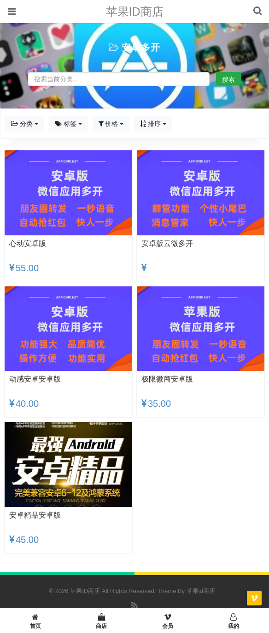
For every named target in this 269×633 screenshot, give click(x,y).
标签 (68, 123)
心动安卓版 (27, 243)
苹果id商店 (201, 590)
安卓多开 (141, 47)
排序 (153, 123)
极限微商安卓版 (167, 379)
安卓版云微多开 (167, 243)
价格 (111, 123)
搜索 (228, 79)
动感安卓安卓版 (35, 379)
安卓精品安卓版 (35, 515)
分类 (24, 123)
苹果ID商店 (135, 11)
